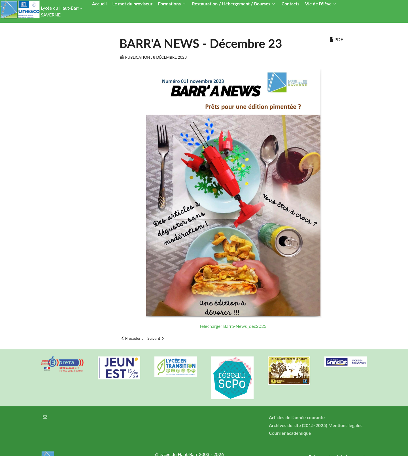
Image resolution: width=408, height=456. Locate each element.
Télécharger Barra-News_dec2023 (232, 326)
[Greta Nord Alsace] (62, 364)
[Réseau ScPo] (232, 377)
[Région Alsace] (345, 361)
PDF (336, 39)
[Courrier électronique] (45, 416)
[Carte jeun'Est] (119, 367)
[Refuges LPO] (289, 370)
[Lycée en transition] (175, 366)
